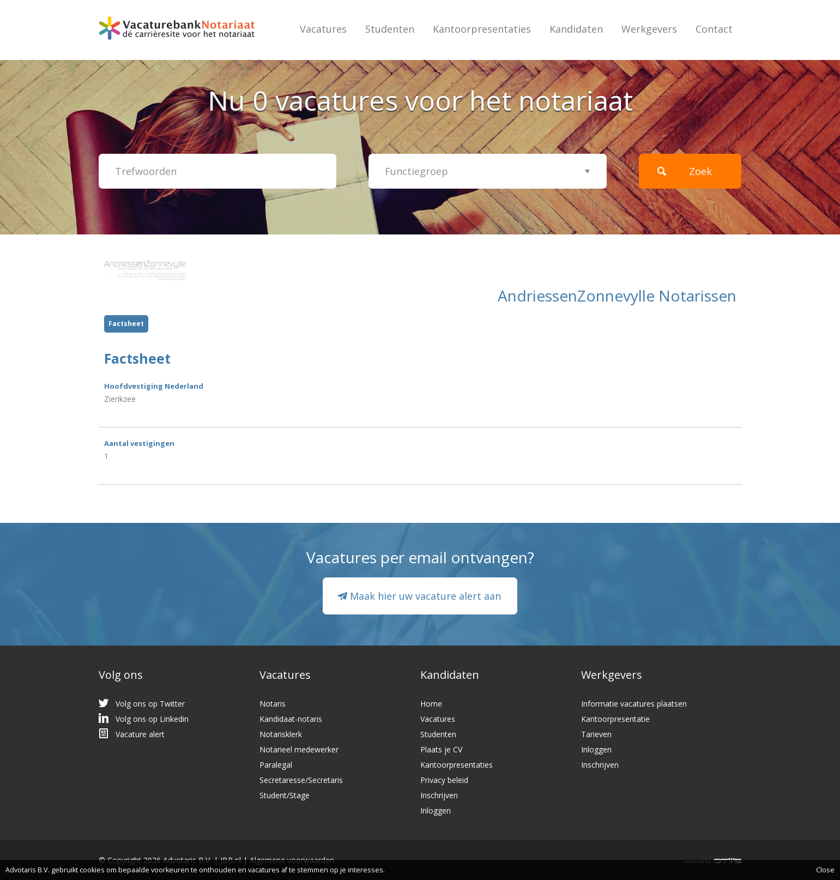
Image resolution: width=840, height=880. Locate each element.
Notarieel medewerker (299, 749)
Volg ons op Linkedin (152, 719)
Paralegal (275, 765)
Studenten (389, 28)
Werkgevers (649, 28)
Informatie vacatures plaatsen (634, 703)
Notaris (272, 703)
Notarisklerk (280, 734)
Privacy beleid (444, 780)
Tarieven (596, 734)
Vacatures (323, 28)
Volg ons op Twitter (150, 703)
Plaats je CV (441, 749)
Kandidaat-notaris (290, 719)
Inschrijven (439, 795)
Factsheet (126, 323)
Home (431, 703)
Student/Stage (284, 795)
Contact (714, 28)
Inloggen (435, 810)
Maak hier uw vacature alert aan (425, 595)
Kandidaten (576, 28)
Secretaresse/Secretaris (301, 780)
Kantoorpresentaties (482, 28)
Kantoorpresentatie (615, 719)
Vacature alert (140, 734)
